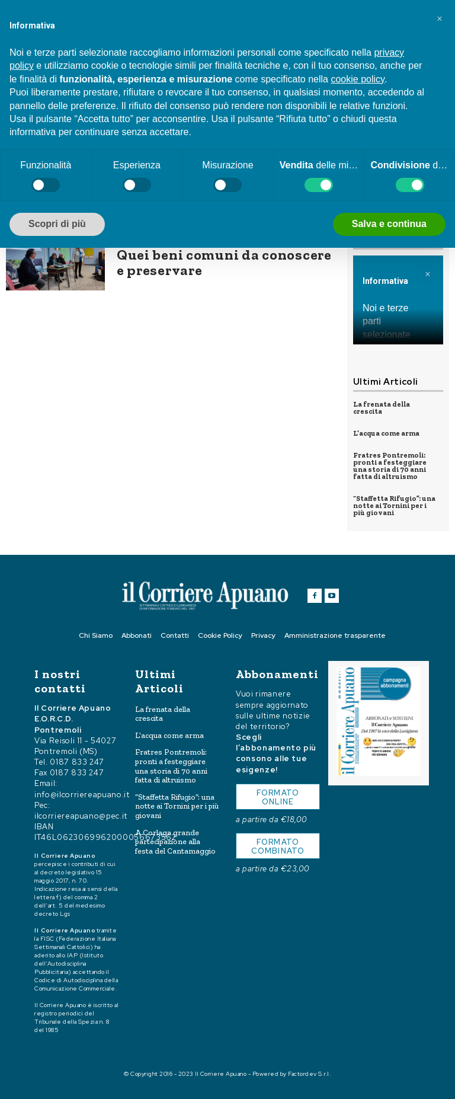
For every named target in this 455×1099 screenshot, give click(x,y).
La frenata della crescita (381, 408)
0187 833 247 (77, 762)
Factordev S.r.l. (309, 1074)
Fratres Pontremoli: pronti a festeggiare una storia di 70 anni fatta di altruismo (390, 466)
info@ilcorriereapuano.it (82, 794)
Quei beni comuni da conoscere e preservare (224, 262)
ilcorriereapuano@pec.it (80, 815)
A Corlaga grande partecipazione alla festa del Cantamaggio (175, 841)
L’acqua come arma (386, 433)
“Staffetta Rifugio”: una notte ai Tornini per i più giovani (394, 505)
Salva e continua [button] (389, 224)
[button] (439, 18)
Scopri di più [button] (57, 224)
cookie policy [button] (357, 79)
